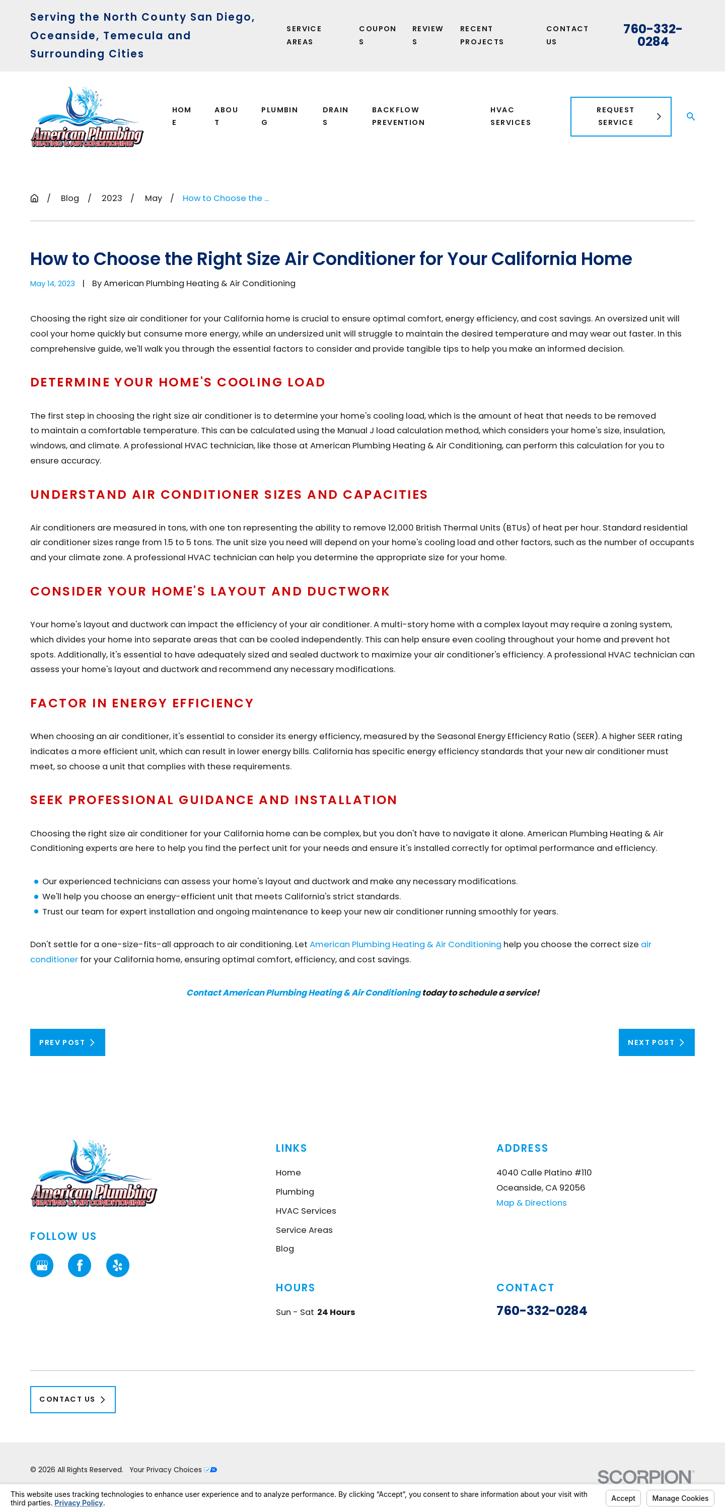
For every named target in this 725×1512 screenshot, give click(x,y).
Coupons (378, 35)
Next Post (657, 1042)
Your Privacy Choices (173, 1470)
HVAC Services (306, 1211)
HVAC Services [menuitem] (510, 116)
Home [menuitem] (182, 116)
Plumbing (295, 1192)
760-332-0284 (653, 35)
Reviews (428, 35)
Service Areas (304, 35)
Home (288, 1172)
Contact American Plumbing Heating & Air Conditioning (303, 993)
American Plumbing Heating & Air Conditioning (405, 944)
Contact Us (567, 35)
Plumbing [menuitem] (279, 116)
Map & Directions (531, 1202)
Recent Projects (482, 35)
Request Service (629, 116)
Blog (285, 1249)
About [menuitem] (226, 116)
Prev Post (67, 1042)
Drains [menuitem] (336, 116)
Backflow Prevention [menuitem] (398, 116)
